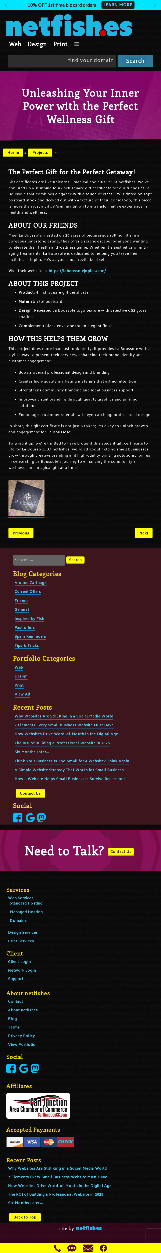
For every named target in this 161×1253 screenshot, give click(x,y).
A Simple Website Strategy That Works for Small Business (69, 770)
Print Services (21, 942)
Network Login (22, 971)
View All (23, 695)
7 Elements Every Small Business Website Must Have (64, 725)
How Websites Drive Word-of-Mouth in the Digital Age (66, 734)
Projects (40, 153)
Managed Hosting (26, 912)
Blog (12, 1019)
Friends (21, 601)
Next (143, 534)
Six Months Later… (32, 752)
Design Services (23, 933)
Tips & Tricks (27, 646)
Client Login (19, 962)
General (22, 610)
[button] (80, 5)
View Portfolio (22, 1045)
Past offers (25, 628)
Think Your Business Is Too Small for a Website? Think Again (72, 761)
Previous (21, 534)
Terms (14, 1028)
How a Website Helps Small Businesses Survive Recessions (70, 779)
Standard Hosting (26, 904)
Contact (15, 1002)
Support (15, 979)
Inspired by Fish (29, 619)
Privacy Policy (21, 1036)
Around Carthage (31, 583)
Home (13, 153)
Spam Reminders (30, 637)
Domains (18, 921)
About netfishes (23, 1010)
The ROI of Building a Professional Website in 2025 (62, 743)
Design (37, 44)
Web (15, 44)
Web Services (20, 898)
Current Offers (28, 592)
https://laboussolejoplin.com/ (77, 271)
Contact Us (30, 794)
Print (60, 44)
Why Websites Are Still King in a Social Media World (64, 717)
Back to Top (25, 1218)
